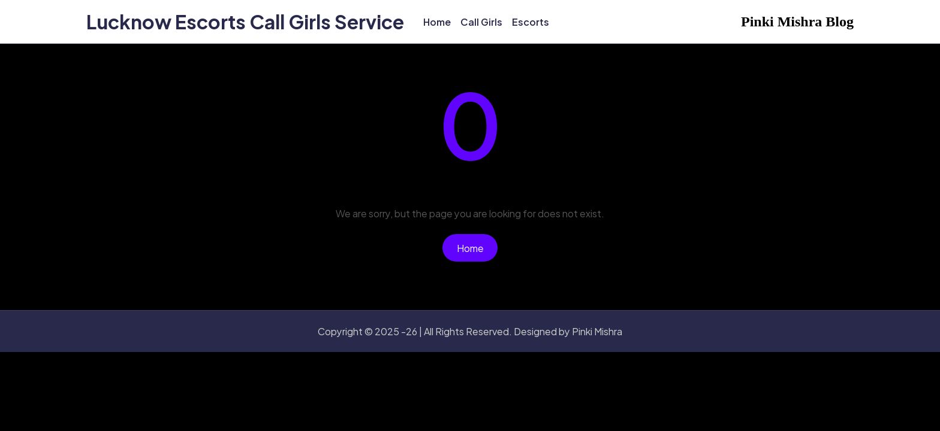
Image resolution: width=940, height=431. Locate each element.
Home (470, 248)
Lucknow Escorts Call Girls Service (245, 22)
